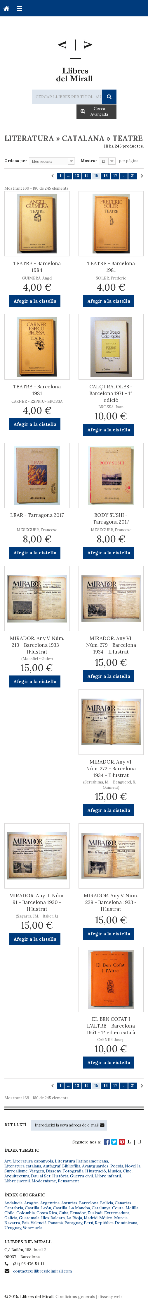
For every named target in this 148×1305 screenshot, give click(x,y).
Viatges (36, 1171)
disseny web (110, 1296)
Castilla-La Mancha (71, 1207)
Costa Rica (46, 1212)
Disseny (53, 1171)
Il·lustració (95, 1171)
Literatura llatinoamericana (81, 1161)
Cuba (63, 1212)
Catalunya (101, 1207)
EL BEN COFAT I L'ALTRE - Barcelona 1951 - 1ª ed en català (111, 1026)
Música (114, 1171)
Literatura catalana (22, 1166)
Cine (127, 1171)
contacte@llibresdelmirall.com (42, 1271)
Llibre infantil (108, 1176)
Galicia (10, 1217)
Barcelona (88, 1202)
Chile (9, 1212)
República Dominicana (116, 1222)
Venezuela (32, 1227)
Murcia (121, 1217)
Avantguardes (95, 1166)
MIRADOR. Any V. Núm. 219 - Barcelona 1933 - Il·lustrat (37, 645)
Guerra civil (81, 1176)
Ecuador (78, 1212)
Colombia (25, 1212)
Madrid (90, 1217)
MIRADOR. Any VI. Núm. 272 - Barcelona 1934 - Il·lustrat (111, 768)
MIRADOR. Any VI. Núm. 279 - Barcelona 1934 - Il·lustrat (111, 645)
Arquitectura (16, 1176)
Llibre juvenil (17, 1181)
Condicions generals (75, 1296)
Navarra (12, 1222)
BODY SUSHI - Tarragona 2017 (111, 518)
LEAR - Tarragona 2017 (37, 515)
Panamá (55, 1222)
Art (7, 1161)
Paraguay (73, 1222)
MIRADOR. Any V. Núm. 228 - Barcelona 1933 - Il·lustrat (111, 902)
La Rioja (74, 1217)
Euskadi (95, 1212)
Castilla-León (38, 1207)
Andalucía (13, 1202)
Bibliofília (71, 1166)
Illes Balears (53, 1217)
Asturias (69, 1202)
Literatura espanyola (33, 1161)
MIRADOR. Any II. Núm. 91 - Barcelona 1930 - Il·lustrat (37, 902)
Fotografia (72, 1171)
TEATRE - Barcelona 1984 (37, 266)
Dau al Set (41, 1176)
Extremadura (116, 1212)
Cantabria (13, 1207)
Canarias (123, 1202)
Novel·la (132, 1166)
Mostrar (89, 160)
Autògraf (51, 1166)
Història (60, 1176)
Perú (88, 1222)
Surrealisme (16, 1171)
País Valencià (34, 1222)
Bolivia (106, 1202)
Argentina (50, 1202)
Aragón (31, 1202)
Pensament (68, 1181)
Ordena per (15, 160)
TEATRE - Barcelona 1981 (111, 266)
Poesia (116, 1166)
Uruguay (12, 1227)
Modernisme (44, 1181)
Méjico (105, 1217)
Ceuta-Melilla (125, 1207)
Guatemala (29, 1217)
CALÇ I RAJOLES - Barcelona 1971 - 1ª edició (111, 393)
